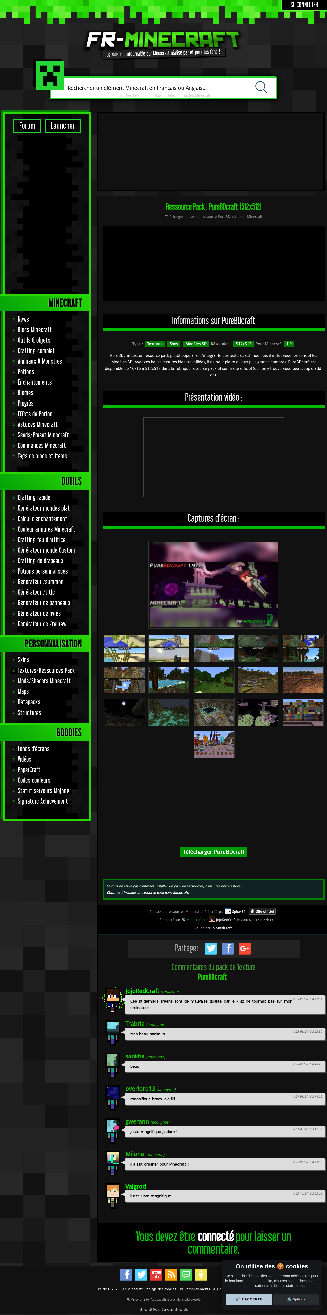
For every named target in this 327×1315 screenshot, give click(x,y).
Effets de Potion (35, 414)
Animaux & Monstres (40, 361)
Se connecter (304, 5)
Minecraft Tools (149, 1309)
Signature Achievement (43, 801)
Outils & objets (34, 340)
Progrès (26, 403)
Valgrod (135, 1186)
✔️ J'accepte (249, 1299)
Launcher (63, 126)
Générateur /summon (41, 582)
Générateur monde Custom (46, 550)
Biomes (25, 393)
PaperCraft (29, 770)
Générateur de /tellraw (42, 624)
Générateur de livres (39, 613)
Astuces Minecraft (38, 424)
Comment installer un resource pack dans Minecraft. (148, 892)
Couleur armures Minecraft (46, 529)
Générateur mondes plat (44, 508)
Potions (26, 372)
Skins (23, 660)
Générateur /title (36, 592)
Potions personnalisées (43, 571)
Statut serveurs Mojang (44, 791)
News (23, 319)
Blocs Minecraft (35, 330)
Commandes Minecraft (42, 445)
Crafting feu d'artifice (42, 540)
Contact (223, 1289)
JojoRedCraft (142, 991)
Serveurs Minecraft (174, 1309)
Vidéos (24, 759)
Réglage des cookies (160, 1289)
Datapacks (29, 702)
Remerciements (197, 1289)
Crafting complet (36, 351)
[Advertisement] (47, 213)
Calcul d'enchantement (42, 519)
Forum (27, 126)
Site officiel (265, 911)
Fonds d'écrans (34, 749)
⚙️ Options (296, 1299)
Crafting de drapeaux (41, 561)
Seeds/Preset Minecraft (43, 435)
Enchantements (35, 382)
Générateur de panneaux (44, 603)
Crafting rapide (34, 497)
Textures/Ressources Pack (46, 670)
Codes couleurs (34, 780)
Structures (29, 713)
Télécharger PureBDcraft (213, 851)
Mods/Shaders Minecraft (44, 681)
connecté (216, 1237)
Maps (23, 691)
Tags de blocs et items (42, 456)
